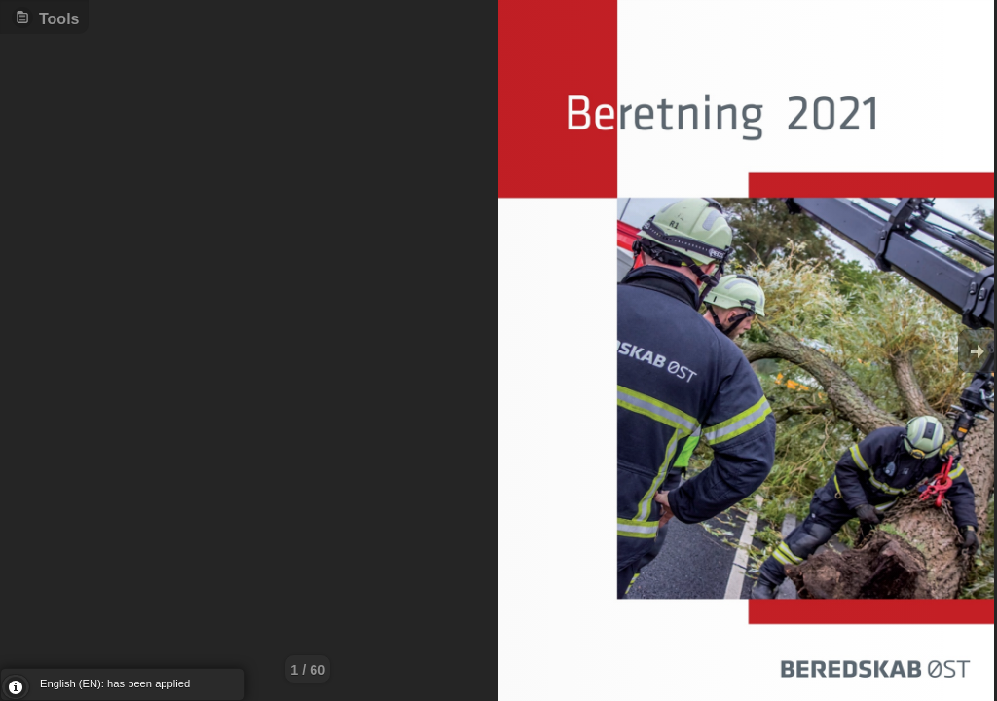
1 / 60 (307, 670)
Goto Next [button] (977, 351)
